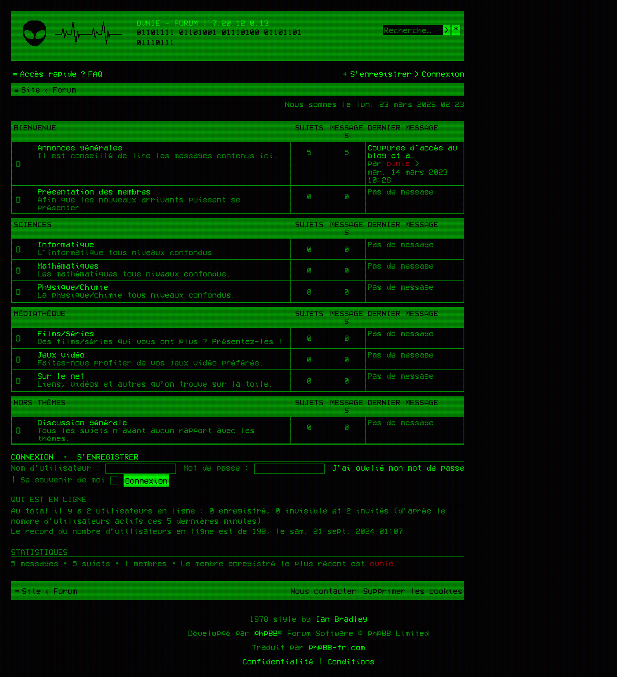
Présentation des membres (94, 191)
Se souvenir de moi (69, 479)
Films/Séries (65, 333)
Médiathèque (40, 313)
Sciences (33, 224)
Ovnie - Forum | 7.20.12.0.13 (203, 22)
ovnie (398, 163)
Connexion (32, 456)
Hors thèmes (40, 402)
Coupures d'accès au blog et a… (412, 151)
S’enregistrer (108, 456)
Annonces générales (79, 147)
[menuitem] (90, 73)
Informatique (65, 244)
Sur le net (61, 375)
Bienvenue (35, 127)
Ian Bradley (342, 618)
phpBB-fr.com (336, 647)
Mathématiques (68, 265)
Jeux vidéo (61, 354)
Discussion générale (82, 422)
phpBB (266, 632)
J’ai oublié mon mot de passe (398, 467)
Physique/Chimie (72, 286)
